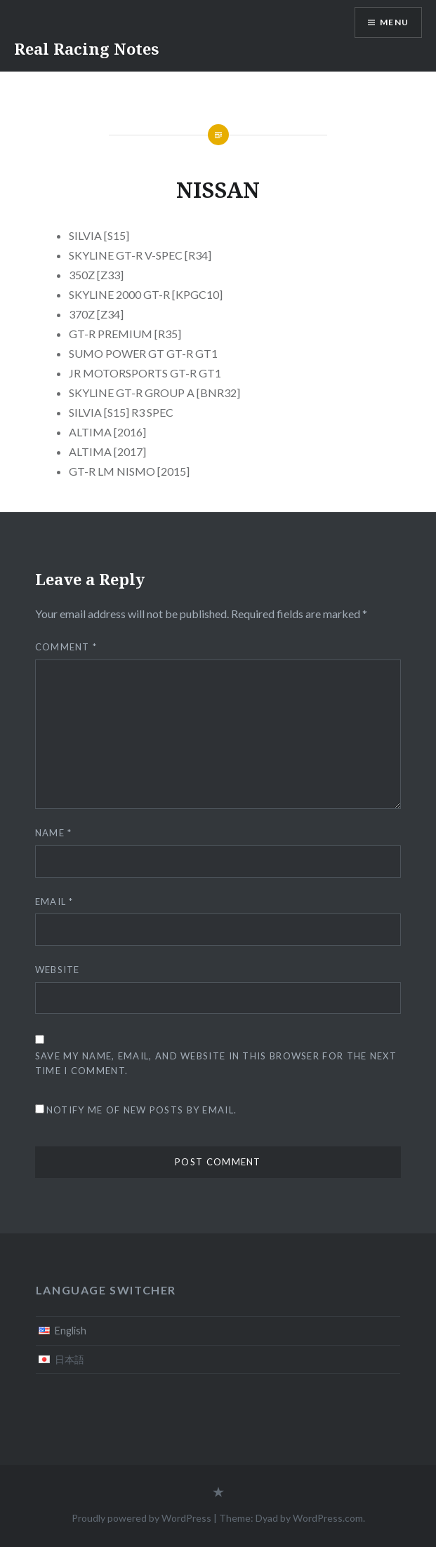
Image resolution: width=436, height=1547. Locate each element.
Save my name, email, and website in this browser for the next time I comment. (216, 1063)
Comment (66, 646)
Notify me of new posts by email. (141, 1110)
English (70, 1331)
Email (54, 901)
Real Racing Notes (86, 48)
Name (53, 832)
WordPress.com (328, 1518)
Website (57, 969)
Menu (394, 22)
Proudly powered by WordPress (141, 1518)
